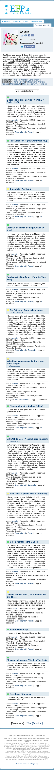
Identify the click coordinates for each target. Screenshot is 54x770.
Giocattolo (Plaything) (21, 189)
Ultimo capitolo (17, 313)
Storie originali (20, 132)
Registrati (38, 25)
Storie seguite (15, 84)
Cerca (25, 22)
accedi (46, 25)
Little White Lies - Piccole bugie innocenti (27, 439)
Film (16, 400)
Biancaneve (24, 400)
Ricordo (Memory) (19, 629)
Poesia (30, 132)
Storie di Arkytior (21, 80)
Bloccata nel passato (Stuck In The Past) (27, 660)
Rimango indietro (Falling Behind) (26, 406)
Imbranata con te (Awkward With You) (28, 141)
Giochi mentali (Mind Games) (24, 542)
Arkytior (15, 120)
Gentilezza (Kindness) (21, 694)
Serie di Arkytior (35, 80)
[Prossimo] (37, 723)
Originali (16, 22)
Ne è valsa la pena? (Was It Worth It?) (28, 493)
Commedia (32, 350)
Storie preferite (19, 82)
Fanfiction (6, 22)
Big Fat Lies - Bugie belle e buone (26, 310)
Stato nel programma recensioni (34, 84)
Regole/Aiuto (36, 22)
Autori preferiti (31, 82)
